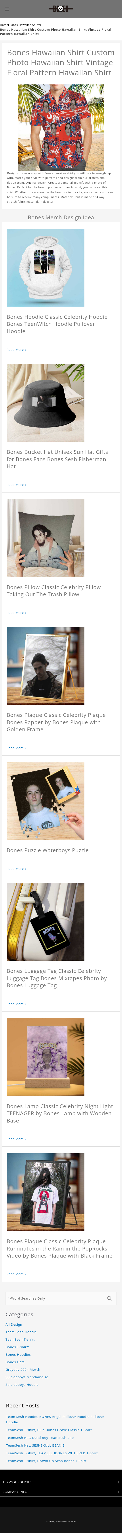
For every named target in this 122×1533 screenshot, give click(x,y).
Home (4, 25)
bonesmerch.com (66, 1521)
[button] (7, 8)
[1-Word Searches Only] (55, 1298)
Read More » (17, 349)
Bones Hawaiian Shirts (25, 25)
